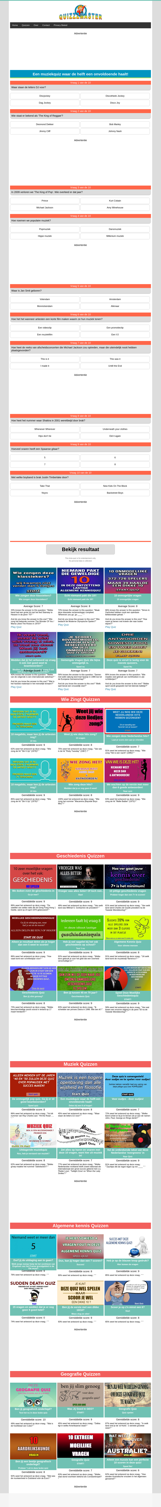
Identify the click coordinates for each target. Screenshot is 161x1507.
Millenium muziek (115, 236)
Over (36, 25)
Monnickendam (44, 306)
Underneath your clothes (115, 429)
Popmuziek (44, 229)
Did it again (115, 436)
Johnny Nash (115, 131)
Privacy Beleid (60, 25)
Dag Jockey (45, 103)
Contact (46, 25)
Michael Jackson (44, 207)
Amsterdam (115, 299)
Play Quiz (16, 627)
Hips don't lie (44, 436)
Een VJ (115, 334)
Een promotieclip (115, 327)
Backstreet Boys (115, 493)
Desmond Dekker (45, 124)
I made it (45, 366)
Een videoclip (45, 327)
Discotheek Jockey (115, 96)
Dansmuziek (115, 229)
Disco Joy (115, 103)
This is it (45, 359)
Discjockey (44, 96)
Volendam (45, 299)
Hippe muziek (45, 236)
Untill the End (115, 366)
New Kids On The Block (115, 486)
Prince (45, 200)
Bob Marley (115, 124)
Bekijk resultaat (80, 549)
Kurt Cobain (115, 200)
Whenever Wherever (44, 429)
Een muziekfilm (44, 334)
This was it (115, 359)
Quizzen (26, 25)
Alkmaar (115, 306)
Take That (45, 486)
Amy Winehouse (115, 207)
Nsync (45, 493)
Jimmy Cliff (44, 131)
